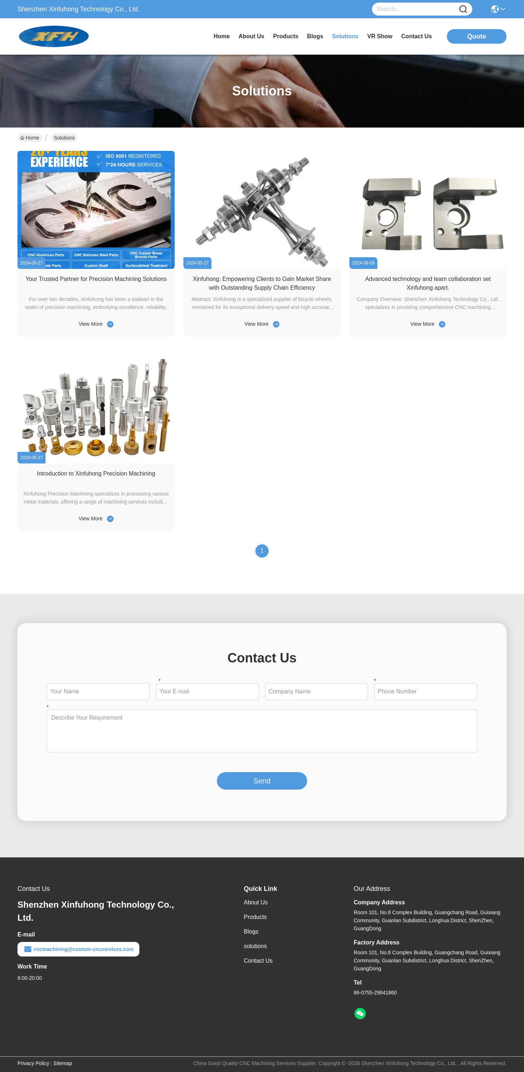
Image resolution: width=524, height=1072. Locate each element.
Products (255, 917)
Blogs (251, 931)
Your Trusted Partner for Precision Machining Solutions (96, 279)
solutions (345, 36)
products (285, 36)
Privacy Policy (33, 1063)
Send (262, 781)
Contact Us (258, 961)
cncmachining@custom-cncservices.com (78, 949)
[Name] (463, 9)
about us (251, 36)
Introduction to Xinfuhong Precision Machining (96, 473)
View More (91, 324)
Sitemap (62, 1063)
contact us (416, 36)
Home (222, 36)
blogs (315, 36)
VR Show (379, 36)
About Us (256, 902)
